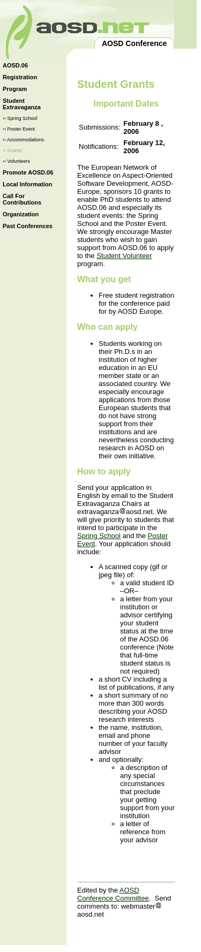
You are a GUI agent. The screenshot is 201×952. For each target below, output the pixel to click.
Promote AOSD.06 (28, 172)
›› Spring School (20, 118)
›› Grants (12, 150)
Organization (21, 214)
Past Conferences (28, 226)
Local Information (27, 184)
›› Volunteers (16, 161)
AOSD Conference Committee (113, 894)
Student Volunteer (124, 256)
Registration (20, 77)
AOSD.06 (15, 65)
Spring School (99, 536)
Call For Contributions (22, 199)
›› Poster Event (19, 129)
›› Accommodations (23, 139)
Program (15, 89)
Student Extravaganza (22, 103)
